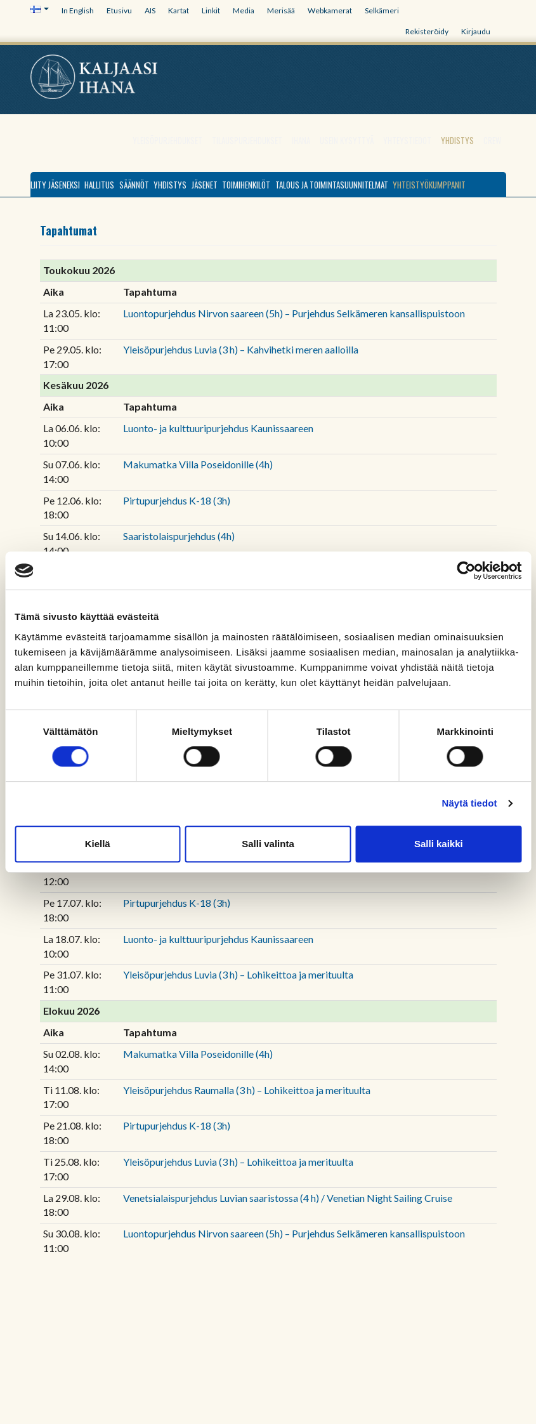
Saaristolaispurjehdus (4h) (179, 536)
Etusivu (119, 10)
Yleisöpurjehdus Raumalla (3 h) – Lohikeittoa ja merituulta (246, 1090)
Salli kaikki (438, 843)
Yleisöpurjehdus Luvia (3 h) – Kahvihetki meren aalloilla (240, 349)
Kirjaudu (475, 31)
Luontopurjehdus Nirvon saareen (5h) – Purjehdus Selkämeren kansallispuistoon (294, 313)
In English (78, 10)
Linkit (211, 10)
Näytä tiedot (469, 803)
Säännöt (134, 184)
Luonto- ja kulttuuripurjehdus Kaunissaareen (218, 428)
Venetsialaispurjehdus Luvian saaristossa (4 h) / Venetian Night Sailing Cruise (287, 1198)
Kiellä (97, 843)
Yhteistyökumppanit (429, 184)
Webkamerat (330, 10)
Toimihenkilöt (246, 184)
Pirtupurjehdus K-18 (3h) (176, 500)
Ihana (301, 140)
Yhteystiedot (407, 140)
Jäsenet (205, 184)
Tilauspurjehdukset (247, 140)
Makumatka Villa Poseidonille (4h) (198, 464)
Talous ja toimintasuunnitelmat (331, 184)
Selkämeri (382, 10)
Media (243, 10)
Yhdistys (457, 140)
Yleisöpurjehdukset (167, 140)
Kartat (178, 10)
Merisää (281, 10)
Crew (492, 140)
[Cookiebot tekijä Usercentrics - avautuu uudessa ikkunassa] (465, 570)
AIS (150, 10)
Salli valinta (268, 843)
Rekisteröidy (426, 31)
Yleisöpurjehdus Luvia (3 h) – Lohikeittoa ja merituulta (238, 974)
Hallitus (99, 184)
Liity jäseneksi (55, 184)
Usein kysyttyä (347, 140)
